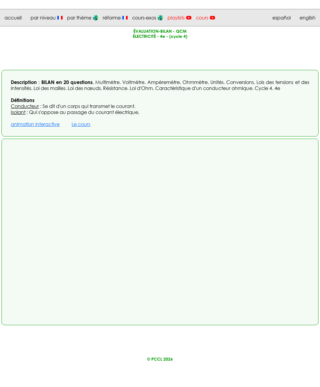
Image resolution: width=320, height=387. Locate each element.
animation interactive (35, 124)
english (308, 18)
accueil (13, 18)
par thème (79, 18)
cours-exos (144, 18)
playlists (176, 18)
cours (202, 18)
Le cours (81, 124)
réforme (112, 18)
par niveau (43, 18)
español (281, 18)
